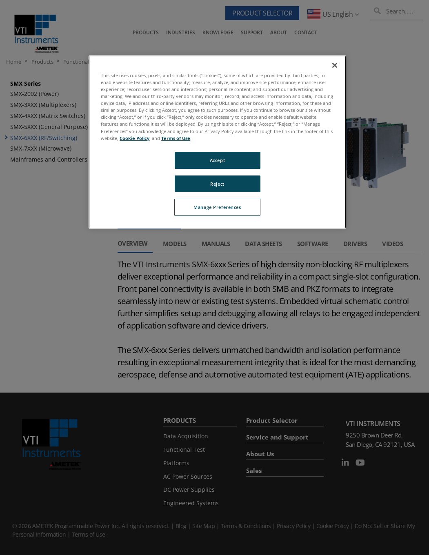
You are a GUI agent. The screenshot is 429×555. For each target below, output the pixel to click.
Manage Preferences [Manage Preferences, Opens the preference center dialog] (217, 207)
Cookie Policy (134, 138)
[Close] (335, 65)
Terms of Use (175, 138)
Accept (217, 160)
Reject (217, 184)
